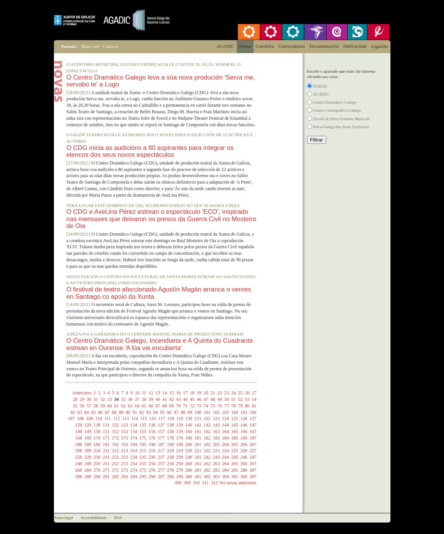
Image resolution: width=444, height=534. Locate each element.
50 (226, 399)
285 (234, 470)
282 (207, 470)
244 (225, 457)
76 (220, 406)
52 (240, 399)
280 (188, 470)
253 (124, 463)
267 (253, 463)
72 (192, 406)
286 (244, 470)
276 (152, 470)
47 (206, 399)
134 (133, 425)
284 (225, 470)
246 (244, 457)
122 (207, 418)
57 (89, 406)
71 (185, 406)
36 (130, 399)
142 (207, 425)
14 (165, 393)
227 (253, 450)
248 (78, 463)
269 (88, 470)
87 (107, 412)
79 (240, 406)
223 (216, 450)
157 (161, 431)
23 (226, 393)
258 (170, 463)
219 (179, 450)
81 (254, 406)
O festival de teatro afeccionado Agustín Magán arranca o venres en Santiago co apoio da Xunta (159, 293)
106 (253, 412)
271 (106, 470)
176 (152, 438)
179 (179, 438)
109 (89, 418)
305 (234, 476)
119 (179, 418)
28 (75, 399)
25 (240, 393)
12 (151, 393)
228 (78, 457)
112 (116, 418)
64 (137, 406)
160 (188, 431)
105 (244, 412)
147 (253, 425)
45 (192, 399)
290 (97, 476)
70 (178, 406)
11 (144, 393)
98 (183, 412)
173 (124, 438)
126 (244, 418)
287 (253, 470)
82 (73, 412)
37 (137, 399)
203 (216, 444)
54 (254, 399)
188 (78, 444)
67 (158, 406)
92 (142, 412)
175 (143, 438)
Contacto (110, 46)
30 (89, 399)
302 (207, 476)
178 (170, 438)
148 (78, 431)
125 (234, 418)
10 (137, 393)
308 (177, 482)
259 (179, 463)
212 (115, 450)
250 (97, 463)
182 (207, 438)
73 (199, 406)
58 (96, 406)
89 (121, 412)
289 (88, 476)
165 (234, 431)
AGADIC (321, 94)
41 (165, 399)
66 (151, 406)
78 (233, 406)
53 (247, 399)
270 (97, 470)
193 (124, 444)
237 (161, 457)
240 (188, 457)
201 (198, 444)
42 (171, 399)
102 (216, 412)
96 (169, 412)
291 (106, 476)
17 (185, 393)
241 (198, 457)
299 (179, 476)
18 (192, 393)
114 (134, 418)
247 (253, 457)
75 (213, 406)
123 (216, 418)
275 (143, 470)
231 (106, 457)
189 (88, 444)
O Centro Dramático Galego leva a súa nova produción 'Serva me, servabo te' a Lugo (161, 81)
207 (253, 444)
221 (198, 450)
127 (253, 418)
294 (133, 476)
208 (78, 450)
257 (161, 463)
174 (133, 438)
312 (214, 482)
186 (244, 438)
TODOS (320, 86)
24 (233, 393)
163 (216, 431)
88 (114, 412)
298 (170, 476)
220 (188, 450)
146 (244, 425)
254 (133, 463)
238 (170, 457)
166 (244, 431)
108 (80, 418)
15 (171, 393)
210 (97, 450)
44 (185, 399)
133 (124, 425)
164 (225, 431)
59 (103, 406)
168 (78, 438)
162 (207, 431)
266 (244, 463)
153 (124, 431)
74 (206, 406)
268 (78, 470)
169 (88, 438)
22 (220, 393)
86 (100, 412)
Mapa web (90, 46)
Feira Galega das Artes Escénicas (341, 126)
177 (161, 438)
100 (198, 412)
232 (115, 457)
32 (103, 399)
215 (143, 450)
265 (234, 463)
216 (152, 450)
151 (106, 431)
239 (179, 457)
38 (144, 399)
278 (170, 470)
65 (144, 406)
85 (93, 412)
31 (96, 399)
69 (171, 406)
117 (161, 418)
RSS (118, 517)
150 (97, 431)
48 (213, 399)
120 (188, 418)
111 (107, 418)
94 (155, 412)
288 (78, 476)
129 (88, 425)
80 (247, 406)
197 (161, 444)
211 (106, 450)
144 (225, 425)
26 (247, 393)
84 (87, 412)
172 (115, 438)
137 (161, 425)
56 (82, 406)
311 (205, 482)
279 (179, 470)
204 (225, 444)
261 (198, 463)
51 (233, 399)
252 (115, 463)
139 (179, 425)
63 (130, 406)
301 (198, 476)
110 (98, 418)
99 (190, 412)
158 (170, 431)
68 (165, 406)
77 (226, 406)
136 (152, 425)
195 (143, 444)
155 (143, 431)
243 (216, 457)
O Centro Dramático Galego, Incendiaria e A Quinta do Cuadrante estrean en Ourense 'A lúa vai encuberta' (160, 344)
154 (133, 431)
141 (198, 425)
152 (115, 431)
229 (88, 457)
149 (88, 431)
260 (188, 463)
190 (97, 444)
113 (125, 418)
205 (234, 444)
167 (253, 431)
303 (216, 476)
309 (187, 482)
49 (220, 399)
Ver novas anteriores (238, 482)
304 (225, 476)
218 (170, 450)
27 (254, 393)
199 (179, 444)
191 (106, 444)
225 (234, 450)
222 (207, 450)
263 (216, 463)
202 (207, 444)
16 (178, 393)
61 (116, 406)
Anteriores (81, 393)
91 (135, 412)
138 (170, 425)
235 (143, 457)
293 (124, 476)
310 (196, 482)
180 (188, 438)
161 (198, 431)
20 (206, 393)
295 (143, 476)
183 (216, 438)
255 (143, 463)
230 (97, 457)
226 (244, 450)
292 (115, 476)
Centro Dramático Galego (334, 102)
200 (188, 444)
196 (152, 444)
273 (124, 470)
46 (199, 399)
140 (188, 425)
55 (75, 406)
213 (124, 450)
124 (225, 418)
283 (216, 470)
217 (161, 450)
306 (244, 476)
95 (162, 412)
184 (225, 438)
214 (133, 450)
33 (109, 399)
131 (106, 425)
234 (133, 457)
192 (115, 444)
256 (152, 463)
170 (97, 438)
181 (198, 438)
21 (213, 393)
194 (133, 444)
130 (97, 425)
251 (106, 463)
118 (170, 418)
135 (143, 425)
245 (234, 457)
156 (152, 431)
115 (143, 418)
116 (152, 418)
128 (78, 425)
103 (225, 412)
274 (133, 470)
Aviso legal (63, 517)
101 (207, 412)
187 (253, 438)
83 (80, 412)
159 (179, 431)
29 (82, 399)
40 (158, 399)
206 (244, 444)
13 (158, 393)
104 (234, 412)
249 (88, 463)
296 (152, 476)
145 (234, 425)
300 (188, 476)
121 (198, 418)
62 (123, 406)
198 (170, 444)
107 (71, 418)
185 (234, 438)
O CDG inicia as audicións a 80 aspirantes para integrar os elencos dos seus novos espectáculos (150, 151)
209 (88, 450)
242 (207, 457)
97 (176, 412)
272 (115, 470)
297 (161, 476)
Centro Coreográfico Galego (337, 110)
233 (124, 457)
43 (178, 399)
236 (152, 457)
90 (128, 412)
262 (207, 463)
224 (225, 450)
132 (115, 425)
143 (216, 425)
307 (253, 476)
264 (225, 463)
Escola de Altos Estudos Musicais (341, 118)
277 (161, 470)
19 (199, 393)
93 (148, 412)
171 (106, 438)
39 (151, 399)
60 (109, 406)
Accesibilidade (94, 517)
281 (198, 470)
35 (123, 399)
